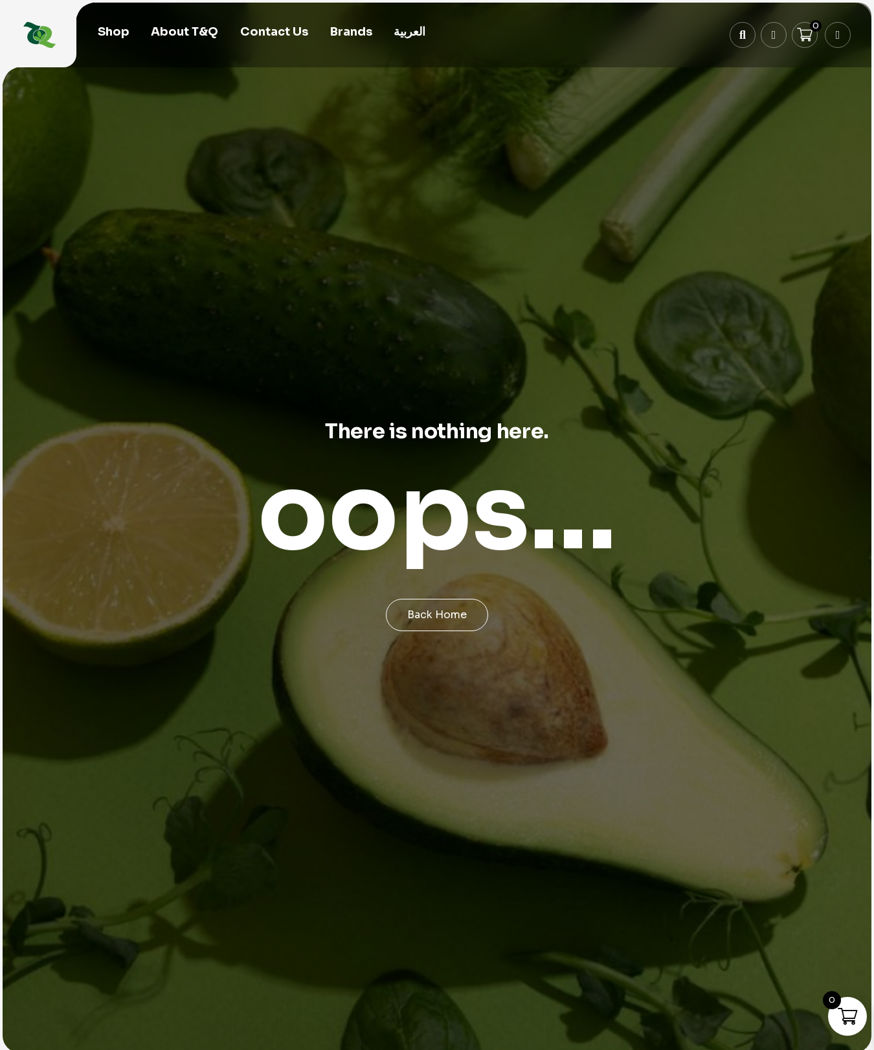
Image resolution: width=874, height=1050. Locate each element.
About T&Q (184, 34)
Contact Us (274, 34)
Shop (113, 34)
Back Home (437, 614)
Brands (351, 34)
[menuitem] (409, 34)
